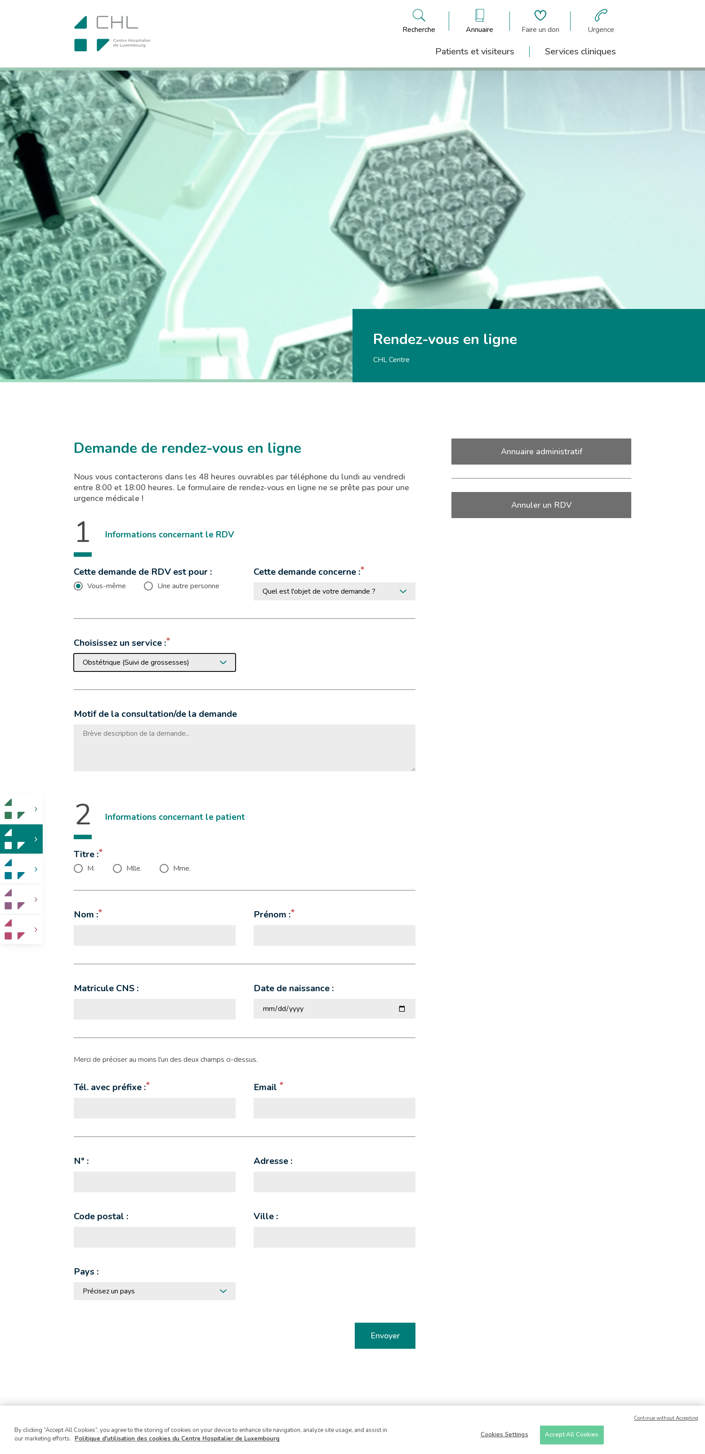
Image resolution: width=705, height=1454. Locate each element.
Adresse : (273, 1161)
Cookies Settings (504, 1435)
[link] (21, 808)
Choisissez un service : (120, 643)
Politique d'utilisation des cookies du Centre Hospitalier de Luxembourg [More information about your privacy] (177, 1439)
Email (266, 1087)
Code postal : (101, 1216)
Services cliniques (580, 51)
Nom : (86, 914)
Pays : (86, 1272)
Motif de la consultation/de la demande (155, 714)
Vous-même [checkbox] (106, 586)
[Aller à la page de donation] (540, 21)
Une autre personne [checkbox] (188, 586)
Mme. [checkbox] (182, 868)
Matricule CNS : (106, 988)
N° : (81, 1161)
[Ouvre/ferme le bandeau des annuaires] (479, 21)
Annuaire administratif (541, 451)
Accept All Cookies (571, 1435)
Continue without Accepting (666, 1418)
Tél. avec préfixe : (110, 1087)
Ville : (266, 1216)
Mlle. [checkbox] (134, 868)
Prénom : (272, 914)
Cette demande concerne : (307, 572)
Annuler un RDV (541, 505)
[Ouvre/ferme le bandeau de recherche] (418, 21)
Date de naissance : (294, 988)
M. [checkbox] (91, 868)
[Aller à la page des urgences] (601, 21)
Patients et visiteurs (474, 51)
